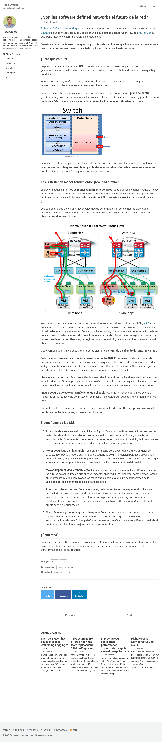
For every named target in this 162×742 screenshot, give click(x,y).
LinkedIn (19, 730)
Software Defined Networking (59, 28)
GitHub (47, 730)
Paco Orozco (14, 6)
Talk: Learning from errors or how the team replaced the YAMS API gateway (83, 673)
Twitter (33, 730)
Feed (77, 730)
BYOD (54, 594)
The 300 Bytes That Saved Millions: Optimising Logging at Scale (54, 673)
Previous (70, 644)
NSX (150, 330)
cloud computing (65, 599)
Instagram (62, 730)
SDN (63, 594)
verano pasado (50, 32)
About (142, 6)
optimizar (46, 37)
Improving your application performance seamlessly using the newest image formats (115, 675)
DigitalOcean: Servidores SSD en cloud (142, 672)
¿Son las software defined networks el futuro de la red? (94, 17)
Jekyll (34, 735)
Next (129, 644)
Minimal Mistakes (46, 735)
